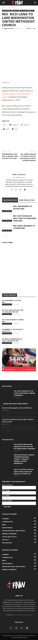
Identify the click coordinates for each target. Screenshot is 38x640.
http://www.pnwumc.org (19, 177)
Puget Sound (24, 10)
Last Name (6, 495)
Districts (15, 10)
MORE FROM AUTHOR (26, 200)
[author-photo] (19, 171)
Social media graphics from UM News (17, 408)
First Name (6, 490)
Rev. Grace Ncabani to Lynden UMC (24, 227)
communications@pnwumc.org (22, 615)
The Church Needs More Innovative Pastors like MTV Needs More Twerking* (24, 446)
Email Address (7, 485)
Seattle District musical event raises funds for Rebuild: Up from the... (24, 472)
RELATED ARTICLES (10, 200)
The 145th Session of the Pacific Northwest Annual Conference (24, 393)
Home (4, 7)
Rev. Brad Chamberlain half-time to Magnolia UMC (12, 340)
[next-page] (6, 235)
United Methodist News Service (15, 404)
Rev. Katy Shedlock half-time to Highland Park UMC (24, 218)
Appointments (11, 7)
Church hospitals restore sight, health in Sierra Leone (18, 420)
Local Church (7, 501)
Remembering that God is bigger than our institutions (10, 156)
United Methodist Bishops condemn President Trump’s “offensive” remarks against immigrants (24, 459)
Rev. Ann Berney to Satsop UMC (22, 207)
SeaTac (32, 10)
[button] (3, 2)
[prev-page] (3, 235)
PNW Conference (9, 28)
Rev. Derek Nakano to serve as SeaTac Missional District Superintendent (28, 157)
